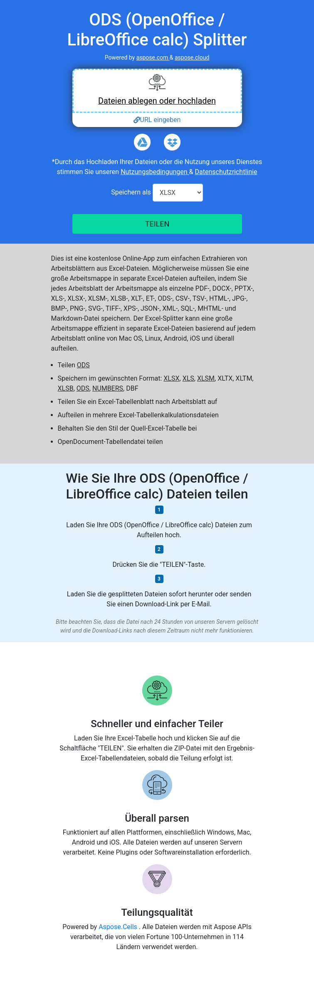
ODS (83, 365)
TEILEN (157, 223)
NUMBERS (107, 388)
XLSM (206, 378)
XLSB (66, 388)
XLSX (171, 378)
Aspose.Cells (119, 927)
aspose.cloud (192, 57)
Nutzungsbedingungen (155, 172)
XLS (188, 378)
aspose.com (153, 57)
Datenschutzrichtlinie (226, 172)
